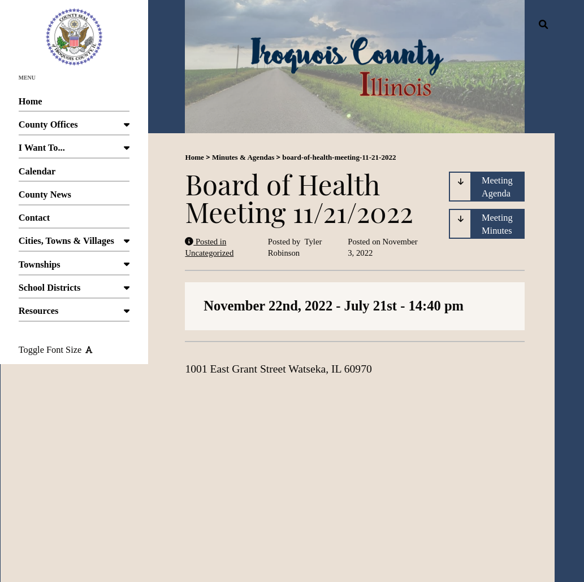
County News (74, 197)
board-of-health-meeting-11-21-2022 (339, 157)
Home (74, 104)
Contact (74, 220)
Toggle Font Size (56, 349)
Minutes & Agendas (243, 157)
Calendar (74, 174)
